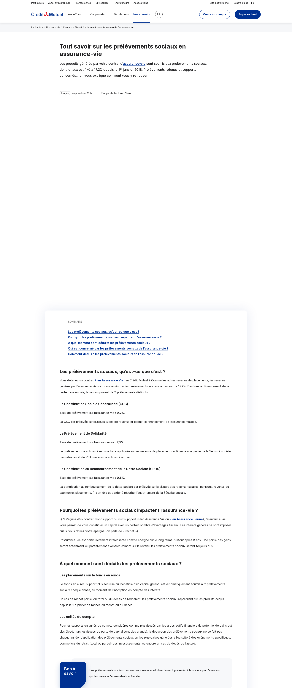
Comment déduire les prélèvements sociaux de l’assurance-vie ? (115, 130)
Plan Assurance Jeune (186, 295)
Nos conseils (53, 27)
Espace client (248, 14)
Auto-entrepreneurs (59, 2)
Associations (141, 2)
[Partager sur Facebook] (169, 646)
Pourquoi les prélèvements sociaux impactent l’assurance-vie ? (115, 113)
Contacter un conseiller (199, 617)
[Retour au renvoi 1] (219, 679)
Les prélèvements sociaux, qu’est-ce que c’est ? (103, 108)
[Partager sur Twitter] (160, 646)
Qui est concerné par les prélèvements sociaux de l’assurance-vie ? (118, 125)
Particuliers (37, 2)
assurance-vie (134, 63)
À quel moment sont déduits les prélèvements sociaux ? (109, 119)
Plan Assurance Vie (109, 156)
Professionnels (83, 2)
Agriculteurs (122, 2)
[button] (214, 14)
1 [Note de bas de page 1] (124, 155)
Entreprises (103, 3)
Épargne (67, 27)
